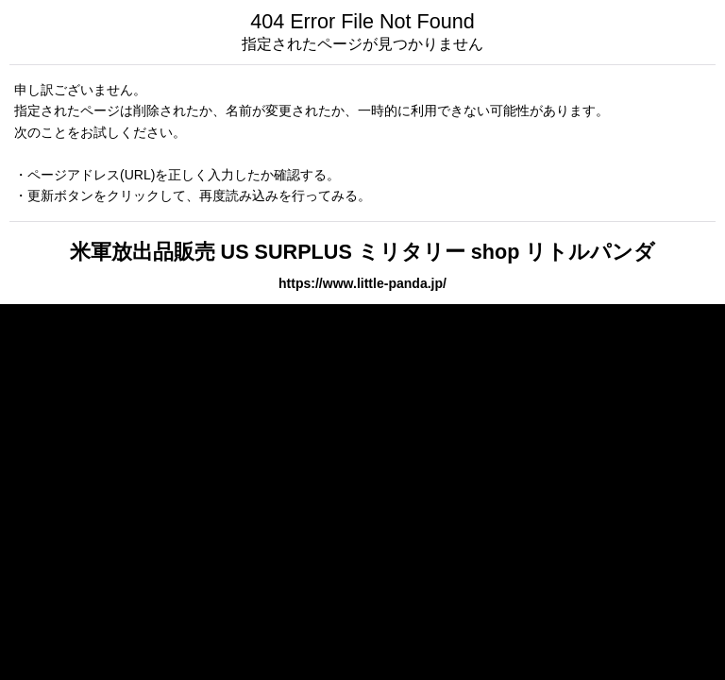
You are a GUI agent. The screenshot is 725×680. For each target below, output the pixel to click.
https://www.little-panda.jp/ (362, 283)
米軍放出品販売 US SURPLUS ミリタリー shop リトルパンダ (363, 252)
